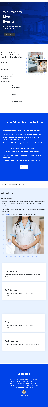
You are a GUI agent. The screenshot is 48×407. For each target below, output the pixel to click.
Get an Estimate (9, 34)
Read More (24, 167)
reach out (7, 214)
